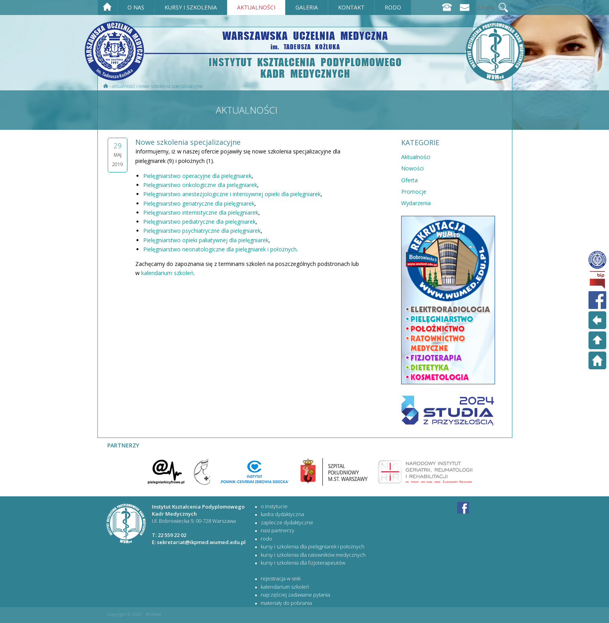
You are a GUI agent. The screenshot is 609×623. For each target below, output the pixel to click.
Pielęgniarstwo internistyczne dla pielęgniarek (200, 212)
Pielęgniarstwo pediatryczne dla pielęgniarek (199, 221)
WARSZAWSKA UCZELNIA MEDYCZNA (305, 40)
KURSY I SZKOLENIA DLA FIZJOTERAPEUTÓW (303, 562)
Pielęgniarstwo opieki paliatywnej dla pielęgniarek (206, 240)
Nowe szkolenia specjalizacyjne (170, 86)
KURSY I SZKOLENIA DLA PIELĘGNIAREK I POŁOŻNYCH (312, 546)
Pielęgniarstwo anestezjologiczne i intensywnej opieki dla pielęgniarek (232, 194)
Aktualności (123, 86)
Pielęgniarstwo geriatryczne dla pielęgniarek (198, 203)
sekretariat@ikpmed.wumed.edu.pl (201, 542)
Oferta (409, 180)
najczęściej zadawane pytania (295, 594)
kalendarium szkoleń (167, 273)
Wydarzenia (416, 203)
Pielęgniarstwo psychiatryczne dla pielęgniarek (202, 230)
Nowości (412, 168)
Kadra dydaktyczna (282, 514)
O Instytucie (274, 506)
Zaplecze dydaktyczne (287, 522)
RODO (266, 538)
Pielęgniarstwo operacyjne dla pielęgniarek (197, 176)
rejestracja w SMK (281, 578)
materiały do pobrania (286, 602)
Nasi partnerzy (277, 530)
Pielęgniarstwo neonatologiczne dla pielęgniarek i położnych (220, 249)
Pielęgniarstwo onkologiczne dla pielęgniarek (200, 185)
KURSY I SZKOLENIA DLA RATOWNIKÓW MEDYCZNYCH (313, 554)
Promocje (413, 191)
